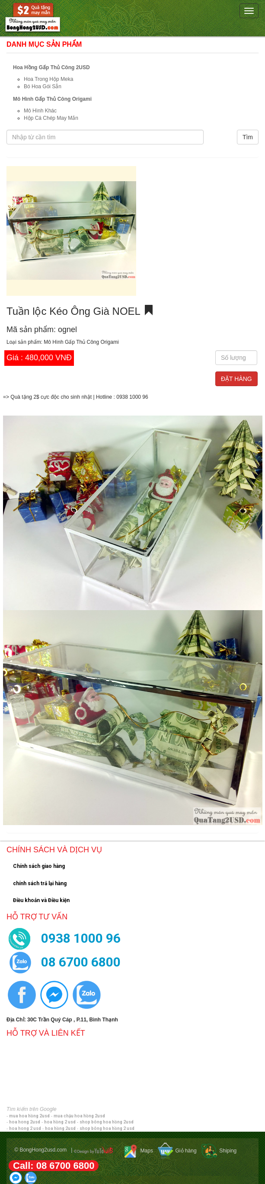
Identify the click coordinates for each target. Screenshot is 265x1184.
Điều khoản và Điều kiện (41, 900)
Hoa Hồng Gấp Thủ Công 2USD (51, 67)
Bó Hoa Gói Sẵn (42, 86)
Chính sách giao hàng (39, 866)
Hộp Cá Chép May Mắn (51, 118)
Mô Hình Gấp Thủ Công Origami (52, 99)
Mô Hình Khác (40, 111)
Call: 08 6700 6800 (53, 1165)
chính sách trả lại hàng (40, 883)
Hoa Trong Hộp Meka (48, 79)
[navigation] (132, 18)
